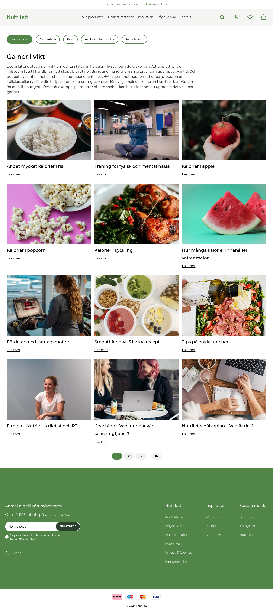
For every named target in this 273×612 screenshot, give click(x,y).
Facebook (246, 517)
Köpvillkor (172, 543)
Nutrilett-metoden (120, 17)
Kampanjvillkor (176, 561)
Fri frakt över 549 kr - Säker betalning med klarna (137, 4)
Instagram (247, 526)
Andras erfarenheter (100, 39)
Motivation (48, 39)
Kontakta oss (175, 517)
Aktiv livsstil (135, 39)
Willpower (213, 517)
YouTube (246, 535)
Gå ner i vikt (20, 39)
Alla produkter (92, 17)
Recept (210, 526)
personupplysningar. (23, 538)
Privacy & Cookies (178, 552)
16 (156, 456)
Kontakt (186, 17)
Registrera (67, 526)
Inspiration (145, 17)
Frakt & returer (176, 535)
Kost (70, 39)
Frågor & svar (166, 17)
